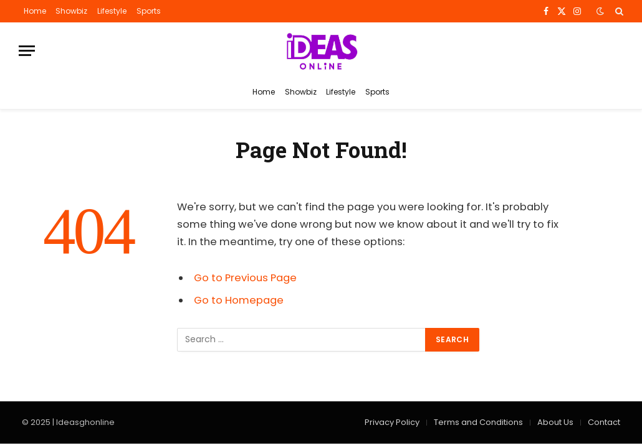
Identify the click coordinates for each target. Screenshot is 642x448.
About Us (555, 422)
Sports (149, 11)
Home (35, 11)
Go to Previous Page (245, 278)
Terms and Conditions (478, 422)
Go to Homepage (239, 300)
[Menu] (27, 51)
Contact (604, 422)
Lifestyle (112, 11)
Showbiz (71, 11)
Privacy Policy (392, 422)
